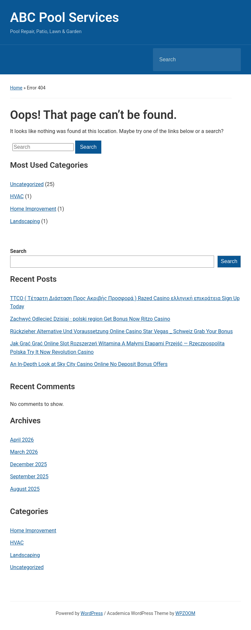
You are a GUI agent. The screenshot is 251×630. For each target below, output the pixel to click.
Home (16, 87)
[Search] (188, 59)
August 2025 (25, 489)
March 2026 (24, 452)
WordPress (92, 613)
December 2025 (28, 464)
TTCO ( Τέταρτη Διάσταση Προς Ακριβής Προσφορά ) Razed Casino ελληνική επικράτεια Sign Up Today (125, 302)
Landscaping (25, 221)
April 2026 (22, 440)
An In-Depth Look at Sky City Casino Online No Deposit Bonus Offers (89, 364)
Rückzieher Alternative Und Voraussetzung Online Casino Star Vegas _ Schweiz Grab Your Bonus (121, 331)
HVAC (17, 196)
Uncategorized (27, 184)
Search (18, 251)
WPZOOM (185, 613)
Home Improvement (33, 209)
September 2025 (29, 476)
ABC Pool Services (64, 17)
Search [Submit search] (230, 59)
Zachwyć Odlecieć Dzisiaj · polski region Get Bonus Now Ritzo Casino (90, 319)
